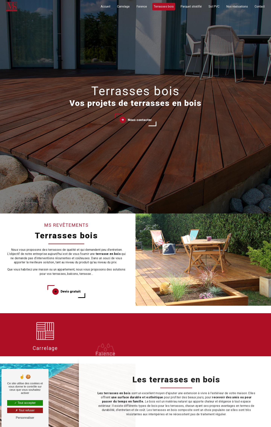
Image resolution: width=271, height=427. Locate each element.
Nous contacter (136, 120)
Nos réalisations (237, 6)
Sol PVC (214, 6)
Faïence (141, 6)
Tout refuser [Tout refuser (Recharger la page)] (25, 410)
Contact (260, 6)
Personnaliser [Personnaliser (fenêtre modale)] (25, 417)
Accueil (105, 6)
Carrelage (123, 6)
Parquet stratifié (191, 6)
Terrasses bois (164, 6)
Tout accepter (25, 402)
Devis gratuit (66, 291)
